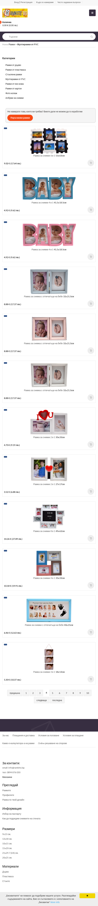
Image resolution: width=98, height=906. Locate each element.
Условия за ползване (48, 735)
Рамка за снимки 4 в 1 (49, 202)
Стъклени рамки (13, 74)
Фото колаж (11, 93)
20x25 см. (7, 857)
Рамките (6, 790)
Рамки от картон (13, 88)
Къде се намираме (45, 2)
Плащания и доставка (24, 735)
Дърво (5, 871)
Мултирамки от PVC (15, 79)
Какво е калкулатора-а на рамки (18, 743)
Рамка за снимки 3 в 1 (49, 672)
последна (57, 700)
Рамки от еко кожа (14, 83)
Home (5, 44)
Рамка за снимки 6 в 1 (49, 155)
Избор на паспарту (11, 813)
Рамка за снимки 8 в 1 (49, 531)
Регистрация (26, 2)
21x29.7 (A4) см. (10, 853)
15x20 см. (7, 848)
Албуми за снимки (14, 98)
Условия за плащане (73, 735)
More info (54, 902)
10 (87, 693)
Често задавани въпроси (69, 2)
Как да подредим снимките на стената (21, 818)
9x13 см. (6, 834)
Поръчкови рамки (20, 117)
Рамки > (13, 44)
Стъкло (6, 881)
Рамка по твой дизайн (13, 799)
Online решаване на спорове (52, 743)
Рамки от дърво (13, 65)
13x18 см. (7, 838)
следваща (41, 700)
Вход (16, 2)
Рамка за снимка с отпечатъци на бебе (49, 296)
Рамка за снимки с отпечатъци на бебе (49, 625)
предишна (15, 693)
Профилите (8, 795)
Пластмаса (8, 876)
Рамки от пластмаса (15, 69)
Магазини (7, 777)
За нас (5, 735)
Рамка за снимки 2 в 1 (49, 437)
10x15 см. (7, 843)
